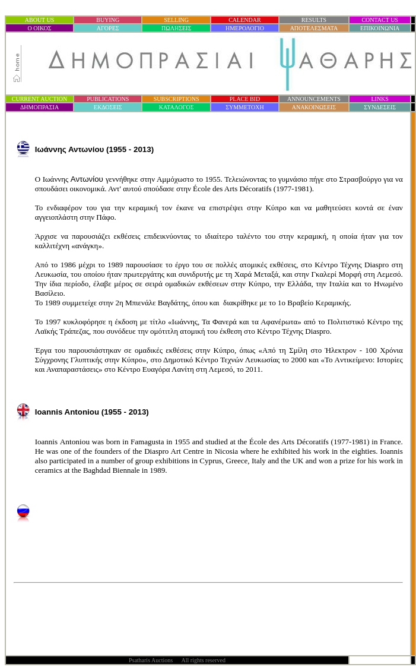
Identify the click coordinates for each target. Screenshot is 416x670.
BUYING (107, 20)
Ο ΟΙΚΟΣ (40, 28)
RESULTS (313, 20)
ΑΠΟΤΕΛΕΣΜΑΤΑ (314, 28)
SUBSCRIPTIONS (176, 99)
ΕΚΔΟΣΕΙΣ (108, 107)
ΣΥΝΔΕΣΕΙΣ (380, 107)
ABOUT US (40, 20)
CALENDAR (244, 20)
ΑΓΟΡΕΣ (108, 28)
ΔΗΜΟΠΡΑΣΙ (39, 107)
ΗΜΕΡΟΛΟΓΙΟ (245, 28)
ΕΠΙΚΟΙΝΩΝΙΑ (379, 28)
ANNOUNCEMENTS (314, 99)
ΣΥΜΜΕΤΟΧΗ (245, 107)
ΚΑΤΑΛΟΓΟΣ (176, 107)
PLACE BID (245, 99)
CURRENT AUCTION (39, 99)
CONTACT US (379, 20)
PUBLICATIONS (108, 99)
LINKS (379, 99)
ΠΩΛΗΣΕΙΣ (176, 28)
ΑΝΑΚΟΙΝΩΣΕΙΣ (314, 107)
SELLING (176, 20)
